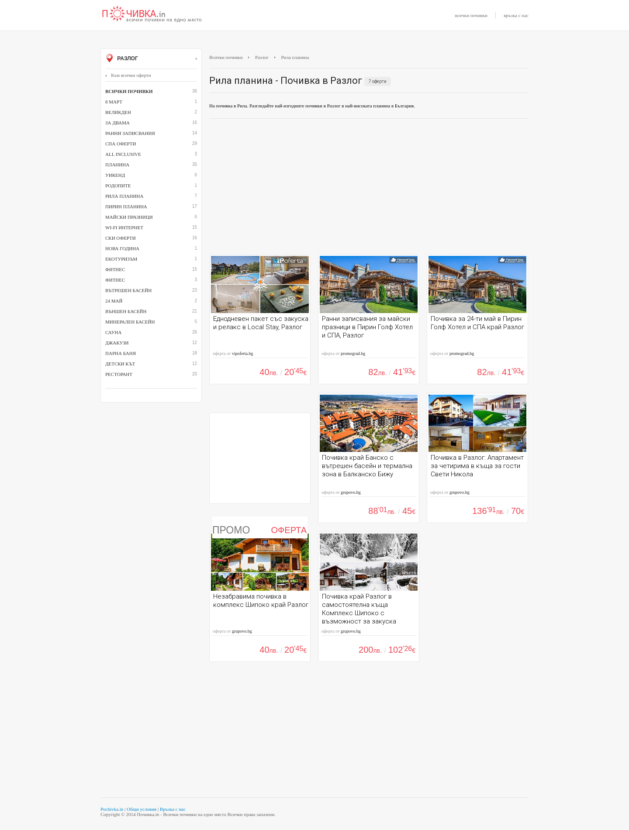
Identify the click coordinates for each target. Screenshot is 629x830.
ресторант (118, 374)
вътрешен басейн (128, 290)
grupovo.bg (351, 492)
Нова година (122, 248)
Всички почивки (226, 57)
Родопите (118, 185)
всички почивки (471, 15)
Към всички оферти (128, 75)
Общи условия (141, 809)
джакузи (117, 342)
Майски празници (129, 217)
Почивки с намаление (152, 14)
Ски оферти (120, 238)
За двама (117, 122)
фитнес (115, 279)
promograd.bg (353, 353)
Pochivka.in (111, 809)
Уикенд (115, 175)
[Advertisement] (369, 188)
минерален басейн (130, 321)
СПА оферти (120, 143)
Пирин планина (126, 206)
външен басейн (125, 311)
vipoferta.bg (242, 353)
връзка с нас (516, 15)
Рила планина (124, 196)
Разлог (151, 59)
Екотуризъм (121, 259)
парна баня (120, 353)
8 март (113, 101)
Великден (118, 112)
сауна (113, 332)
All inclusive (123, 154)
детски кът (120, 363)
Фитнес (115, 269)
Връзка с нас (173, 809)
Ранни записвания (130, 133)
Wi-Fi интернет (124, 227)
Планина (117, 164)
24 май (113, 300)
